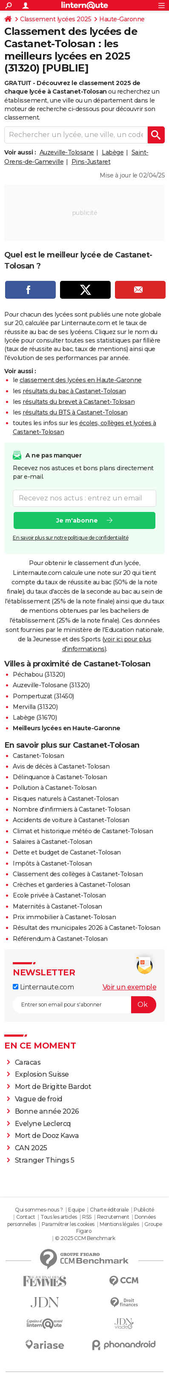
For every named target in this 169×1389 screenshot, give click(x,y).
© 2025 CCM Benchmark (85, 1238)
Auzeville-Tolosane (67, 152)
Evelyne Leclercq (43, 1124)
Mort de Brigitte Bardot (53, 1087)
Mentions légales (119, 1224)
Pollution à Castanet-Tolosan (54, 788)
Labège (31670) (35, 717)
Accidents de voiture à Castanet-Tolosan (71, 820)
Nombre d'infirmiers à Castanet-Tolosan (71, 809)
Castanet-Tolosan (38, 756)
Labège (112, 152)
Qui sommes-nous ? (39, 1209)
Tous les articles (58, 1217)
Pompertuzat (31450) (43, 696)
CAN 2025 (31, 1148)
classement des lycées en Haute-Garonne (81, 380)
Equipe (76, 1209)
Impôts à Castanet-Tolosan (52, 863)
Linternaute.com (43, 987)
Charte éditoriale (109, 1209)
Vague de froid (39, 1099)
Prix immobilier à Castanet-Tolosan (64, 917)
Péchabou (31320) (39, 674)
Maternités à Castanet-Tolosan (57, 906)
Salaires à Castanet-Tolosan (52, 842)
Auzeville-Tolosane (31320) (51, 685)
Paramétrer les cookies (68, 1224)
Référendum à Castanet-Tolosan (60, 939)
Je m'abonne (77, 520)
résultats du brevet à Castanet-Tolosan (79, 402)
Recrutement (113, 1217)
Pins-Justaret (91, 162)
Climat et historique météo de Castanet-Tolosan (83, 831)
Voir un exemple (130, 987)
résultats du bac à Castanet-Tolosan (74, 391)
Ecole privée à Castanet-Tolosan (59, 895)
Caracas (28, 1062)
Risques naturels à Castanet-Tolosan (66, 799)
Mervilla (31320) (35, 707)
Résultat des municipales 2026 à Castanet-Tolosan (86, 928)
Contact (25, 1217)
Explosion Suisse (42, 1074)
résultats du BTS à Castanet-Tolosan (75, 412)
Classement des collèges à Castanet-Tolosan (78, 874)
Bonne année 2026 (47, 1111)
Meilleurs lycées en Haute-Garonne (66, 728)
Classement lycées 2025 (55, 19)
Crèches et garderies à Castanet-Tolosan (71, 885)
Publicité (144, 1209)
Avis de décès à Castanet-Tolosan (61, 766)
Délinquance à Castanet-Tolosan (60, 777)
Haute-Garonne (122, 19)
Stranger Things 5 (44, 1160)
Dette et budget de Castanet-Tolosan (67, 852)
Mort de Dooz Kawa (47, 1136)
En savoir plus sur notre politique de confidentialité (71, 537)
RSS (87, 1217)
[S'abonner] (84, 1004)
